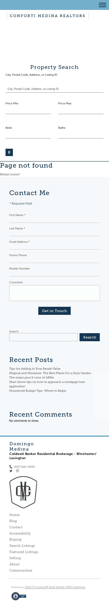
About (14, 564)
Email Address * (19, 242)
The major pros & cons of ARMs (31, 377)
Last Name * (17, 228)
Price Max (64, 103)
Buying (15, 539)
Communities (20, 570)
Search (13, 331)
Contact (15, 527)
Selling (15, 558)
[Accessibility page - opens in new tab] (18, 598)
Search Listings (22, 546)
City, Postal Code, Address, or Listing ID (31, 74)
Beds (9, 127)
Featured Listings (23, 552)
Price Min (12, 103)
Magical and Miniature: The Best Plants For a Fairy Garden (50, 373)
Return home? (10, 174)
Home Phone (18, 255)
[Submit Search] (9, 152)
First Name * (17, 215)
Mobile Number (19, 268)
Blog (13, 521)
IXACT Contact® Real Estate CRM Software (55, 587)
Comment (15, 282)
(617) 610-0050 (24, 466)
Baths (61, 127)
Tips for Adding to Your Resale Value (34, 368)
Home (14, 515)
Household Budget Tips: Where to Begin (37, 390)
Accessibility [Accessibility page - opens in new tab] (19, 533)
